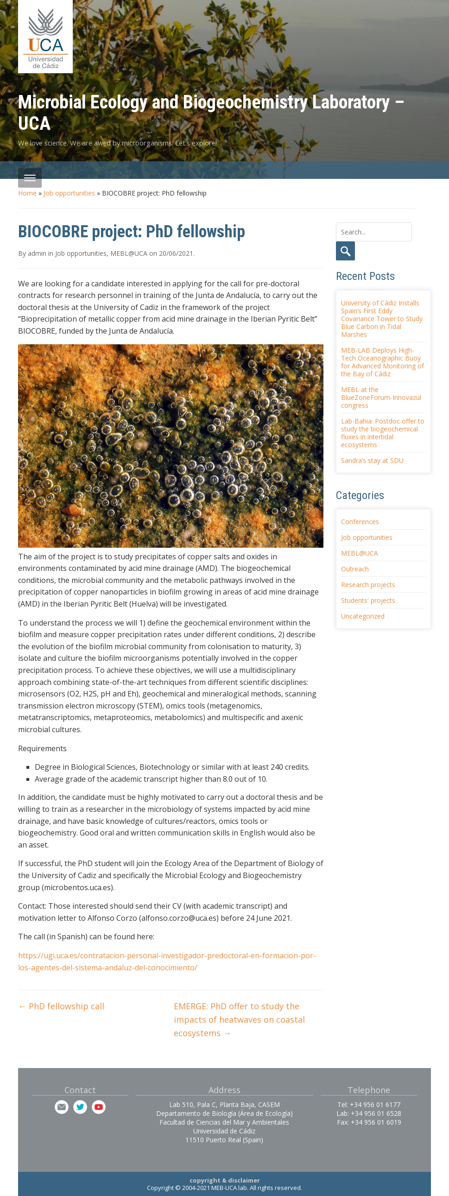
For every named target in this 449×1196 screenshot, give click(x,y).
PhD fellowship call (61, 1006)
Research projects (368, 584)
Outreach (355, 568)
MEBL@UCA (128, 253)
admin (37, 253)
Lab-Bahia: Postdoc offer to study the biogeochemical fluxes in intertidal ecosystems (382, 433)
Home (27, 193)
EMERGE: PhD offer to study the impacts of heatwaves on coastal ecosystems (239, 1019)
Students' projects (368, 600)
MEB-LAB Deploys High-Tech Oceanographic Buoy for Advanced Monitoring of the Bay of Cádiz (382, 362)
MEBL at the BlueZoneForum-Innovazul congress (381, 397)
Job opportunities (69, 193)
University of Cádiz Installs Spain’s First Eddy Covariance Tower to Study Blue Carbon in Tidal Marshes (382, 318)
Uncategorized (363, 616)
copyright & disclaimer (225, 1180)
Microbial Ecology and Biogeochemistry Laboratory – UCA (211, 112)
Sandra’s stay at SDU (372, 460)
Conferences (360, 521)
